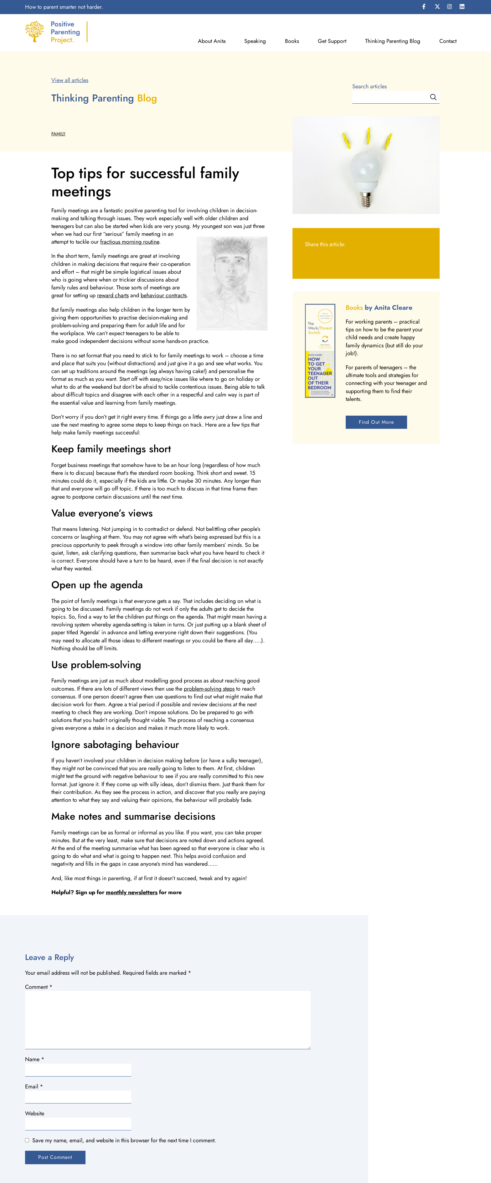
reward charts (113, 295)
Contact (448, 41)
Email (34, 1087)
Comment (39, 987)
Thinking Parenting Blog (392, 41)
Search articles (369, 87)
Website (34, 1114)
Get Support (332, 41)
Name (34, 1059)
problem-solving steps (209, 689)
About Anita (211, 41)
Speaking (255, 41)
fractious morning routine (129, 242)
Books (292, 41)
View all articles (69, 80)
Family (58, 134)
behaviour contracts (164, 295)
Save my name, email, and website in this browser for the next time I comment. (124, 1140)
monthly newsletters (132, 892)
